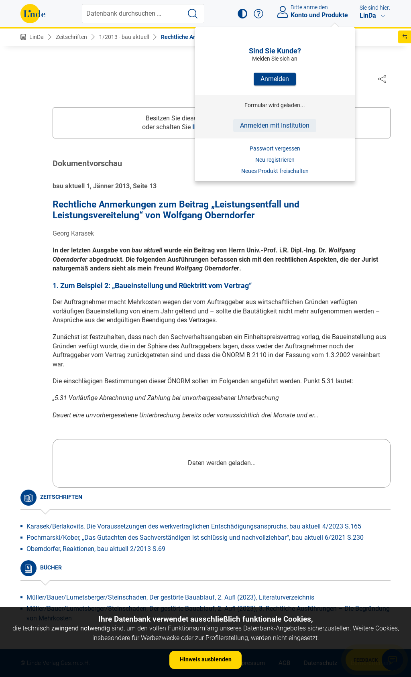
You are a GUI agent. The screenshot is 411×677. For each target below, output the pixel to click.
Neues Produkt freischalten (275, 171)
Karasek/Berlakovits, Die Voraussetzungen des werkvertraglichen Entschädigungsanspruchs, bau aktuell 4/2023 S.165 (193, 527)
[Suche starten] (192, 13)
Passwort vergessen (275, 148)
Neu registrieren (275, 160)
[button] (242, 13)
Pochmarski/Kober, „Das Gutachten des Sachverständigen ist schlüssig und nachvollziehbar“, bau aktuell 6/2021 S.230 (195, 538)
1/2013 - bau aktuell (124, 37)
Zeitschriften (71, 37)
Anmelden (274, 79)
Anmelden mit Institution (274, 125)
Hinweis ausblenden (206, 659)
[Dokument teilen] (382, 78)
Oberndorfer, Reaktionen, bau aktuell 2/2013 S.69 (95, 549)
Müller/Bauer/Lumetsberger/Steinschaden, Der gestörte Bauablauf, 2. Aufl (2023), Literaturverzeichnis (170, 598)
